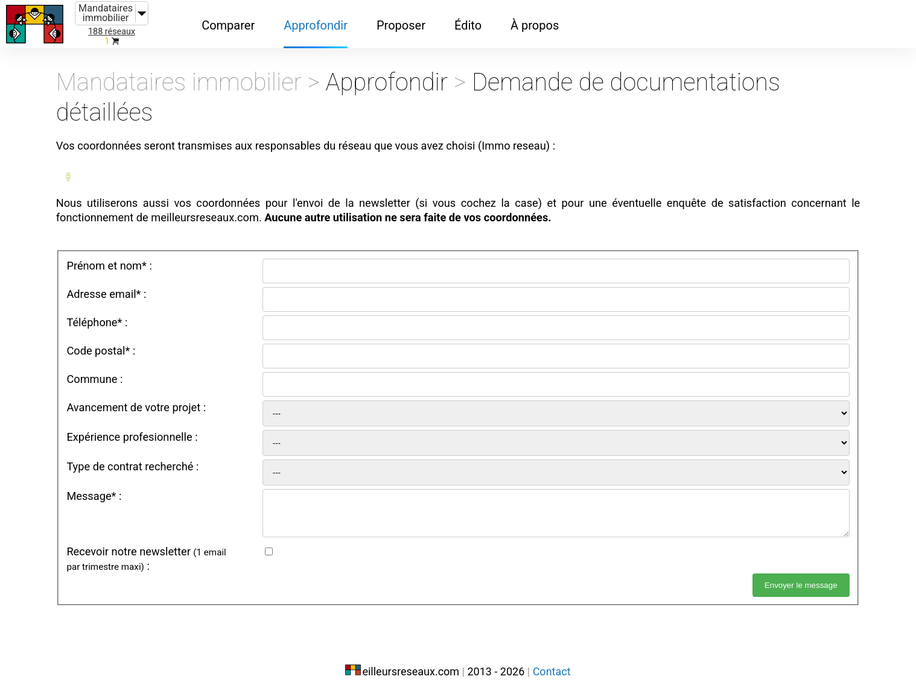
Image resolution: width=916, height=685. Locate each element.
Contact (552, 659)
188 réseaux (111, 32)
